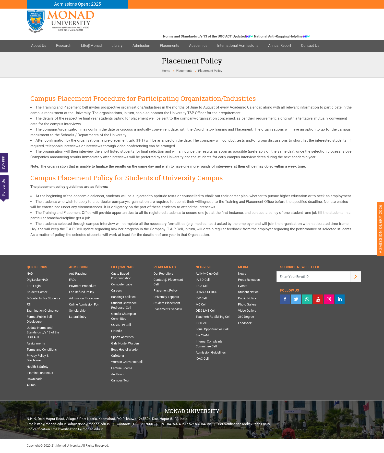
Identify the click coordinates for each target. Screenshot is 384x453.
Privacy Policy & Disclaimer (37, 359)
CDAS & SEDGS (206, 292)
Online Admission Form (85, 305)
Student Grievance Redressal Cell (124, 306)
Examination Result (40, 374)
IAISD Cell (203, 280)
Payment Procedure (82, 286)
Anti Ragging (77, 273)
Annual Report (287, 46)
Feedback (245, 323)
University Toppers (166, 297)
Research (65, 46)
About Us (39, 46)
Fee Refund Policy (81, 292)
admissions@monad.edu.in (89, 425)
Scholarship (77, 311)
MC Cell (201, 305)
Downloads (34, 380)
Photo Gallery (247, 305)
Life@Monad (94, 46)
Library (120, 46)
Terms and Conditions (42, 350)
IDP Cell (201, 298)
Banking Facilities (123, 297)
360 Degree (246, 317)
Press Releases (249, 280)
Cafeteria (117, 356)
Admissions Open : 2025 (77, 4)
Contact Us (319, 46)
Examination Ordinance (43, 311)
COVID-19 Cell (121, 325)
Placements (174, 46)
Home (166, 71)
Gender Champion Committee (123, 317)
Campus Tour (120, 381)
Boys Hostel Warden (125, 350)
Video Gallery (247, 311)
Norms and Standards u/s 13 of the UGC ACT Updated (211, 36)
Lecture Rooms (121, 369)
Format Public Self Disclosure (39, 320)
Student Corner (37, 292)
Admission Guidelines (211, 353)
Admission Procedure (84, 298)
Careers (116, 291)
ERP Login (34, 286)
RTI (29, 305)
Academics (204, 46)
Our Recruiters (163, 273)
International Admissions (244, 46)
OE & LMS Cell (205, 311)
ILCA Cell (202, 286)
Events (242, 286)
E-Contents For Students (43, 298)
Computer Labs (121, 284)
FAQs (72, 280)
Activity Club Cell (207, 273)
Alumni (31, 386)
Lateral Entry (77, 317)
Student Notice (248, 292)
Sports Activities (122, 338)
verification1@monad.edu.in (82, 430)
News (242, 273)
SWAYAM (202, 336)
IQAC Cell (202, 359)
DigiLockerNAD (37, 280)
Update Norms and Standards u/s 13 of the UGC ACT (43, 333)
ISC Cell (201, 323)
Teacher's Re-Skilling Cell (213, 317)
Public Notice (247, 298)
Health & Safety (37, 367)
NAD (30, 273)
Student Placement (167, 303)
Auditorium (118, 375)
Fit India (116, 331)
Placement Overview (168, 309)
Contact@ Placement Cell (168, 282)
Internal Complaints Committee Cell (209, 345)
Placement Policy (210, 71)
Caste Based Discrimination (121, 276)
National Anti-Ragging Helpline (285, 36)
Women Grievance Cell (127, 363)
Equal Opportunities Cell (212, 330)
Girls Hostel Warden (125, 344)
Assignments (36, 344)
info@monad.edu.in (51, 425)
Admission (145, 46)
